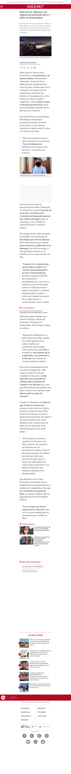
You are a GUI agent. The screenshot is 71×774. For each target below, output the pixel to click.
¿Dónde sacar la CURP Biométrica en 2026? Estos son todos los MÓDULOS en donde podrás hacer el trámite (40, 653)
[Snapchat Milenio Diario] (43, 742)
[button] (1, 7)
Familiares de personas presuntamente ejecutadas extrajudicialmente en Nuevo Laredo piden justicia (42, 541)
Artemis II (60, 2)
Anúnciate (24, 720)
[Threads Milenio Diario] (47, 736)
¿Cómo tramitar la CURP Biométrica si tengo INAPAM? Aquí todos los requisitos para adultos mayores (39, 664)
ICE (40, 2)
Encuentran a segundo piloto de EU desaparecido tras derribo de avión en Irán (40, 685)
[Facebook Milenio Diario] (24, 736)
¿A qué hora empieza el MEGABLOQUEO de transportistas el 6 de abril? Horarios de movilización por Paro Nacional (39, 676)
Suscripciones (26, 716)
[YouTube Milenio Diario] (28, 742)
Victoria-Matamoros (30, 571)
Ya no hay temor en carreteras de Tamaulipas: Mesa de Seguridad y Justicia (33, 312)
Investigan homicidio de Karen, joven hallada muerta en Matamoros (42, 528)
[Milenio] (35, 6)
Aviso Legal (42, 716)
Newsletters (25, 708)
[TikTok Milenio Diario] (35, 742)
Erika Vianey (53, 2)
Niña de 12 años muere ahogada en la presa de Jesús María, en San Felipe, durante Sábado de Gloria (40, 642)
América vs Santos (20, 2)
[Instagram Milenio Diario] (39, 736)
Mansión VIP (45, 2)
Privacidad (42, 712)
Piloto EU (29, 2)
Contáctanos (25, 712)
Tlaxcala (35, 2)
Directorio (41, 708)
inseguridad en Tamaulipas (33, 566)
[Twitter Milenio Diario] (32, 736)
